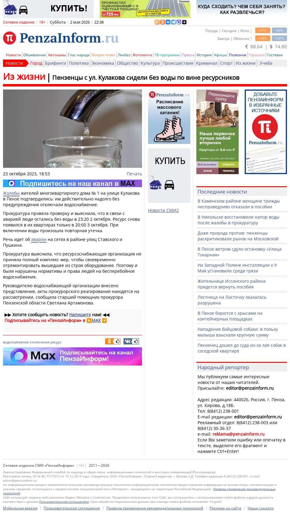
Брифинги (55, 63)
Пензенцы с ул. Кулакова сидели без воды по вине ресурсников (145, 77)
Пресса (188, 54)
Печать (134, 174)
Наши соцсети (261, 508)
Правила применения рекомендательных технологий (154, 508)
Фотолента (142, 54)
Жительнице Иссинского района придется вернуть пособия (232, 284)
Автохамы (57, 54)
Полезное (237, 54)
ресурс (55, 342)
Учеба (266, 63)
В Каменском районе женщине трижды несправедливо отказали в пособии (239, 204)
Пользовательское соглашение (72, 508)
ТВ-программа (167, 54)
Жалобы (11, 193)
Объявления (34, 54)
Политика (79, 63)
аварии (39, 239)
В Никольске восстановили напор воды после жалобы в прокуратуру (238, 220)
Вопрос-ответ (104, 54)
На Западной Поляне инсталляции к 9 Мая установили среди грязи (237, 268)
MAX (96, 320)
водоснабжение (16, 342)
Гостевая (275, 54)
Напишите (80, 314)
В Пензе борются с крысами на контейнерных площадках (230, 316)
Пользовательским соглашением (64, 501)
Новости (13, 54)
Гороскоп (257, 54)
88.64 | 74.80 (266, 47)
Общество (127, 63)
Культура (150, 63)
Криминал (207, 63)
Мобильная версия (20, 508)
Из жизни (246, 63)
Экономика (103, 63)
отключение (40, 342)
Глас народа (79, 54)
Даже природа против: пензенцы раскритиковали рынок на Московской (238, 236)
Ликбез (124, 54)
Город (36, 63)
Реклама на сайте (225, 508)
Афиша (220, 54)
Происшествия (178, 63)
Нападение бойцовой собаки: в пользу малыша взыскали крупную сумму (238, 332)
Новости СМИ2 (163, 210)
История (204, 54)
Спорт (226, 63)
